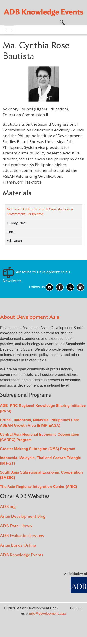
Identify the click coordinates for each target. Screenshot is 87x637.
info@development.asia (47, 613)
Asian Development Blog (22, 516)
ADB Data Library (16, 526)
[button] (62, 22)
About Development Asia (29, 317)
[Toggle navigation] (9, 29)
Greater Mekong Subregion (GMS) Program (37, 449)
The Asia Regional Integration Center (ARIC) (38, 487)
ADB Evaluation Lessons (22, 536)
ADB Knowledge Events (21, 555)
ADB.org (8, 507)
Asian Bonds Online (18, 545)
